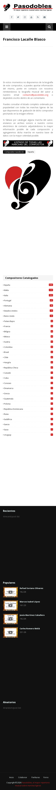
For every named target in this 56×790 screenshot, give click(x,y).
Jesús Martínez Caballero (32, 615)
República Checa (28, 367)
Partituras (36, 777)
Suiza (28, 429)
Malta (28, 290)
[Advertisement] (28, 243)
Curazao (28, 383)
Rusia (28, 414)
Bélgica (28, 331)
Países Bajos (28, 321)
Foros (45, 777)
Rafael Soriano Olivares (31, 588)
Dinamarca (28, 388)
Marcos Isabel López (30, 601)
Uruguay (28, 434)
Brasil (28, 352)
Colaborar (22, 777)
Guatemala (28, 398)
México (28, 336)
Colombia (28, 347)
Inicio (11, 777)
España (31, 152)
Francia (28, 326)
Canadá (28, 372)
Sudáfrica (28, 419)
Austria (28, 341)
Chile (28, 357)
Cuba (28, 378)
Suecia (28, 424)
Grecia (28, 393)
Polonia (28, 403)
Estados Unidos (28, 310)
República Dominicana (28, 409)
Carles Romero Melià (30, 628)
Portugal (28, 300)
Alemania (28, 305)
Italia (28, 295)
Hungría (28, 362)
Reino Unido (28, 316)
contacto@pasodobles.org (35, 94)
